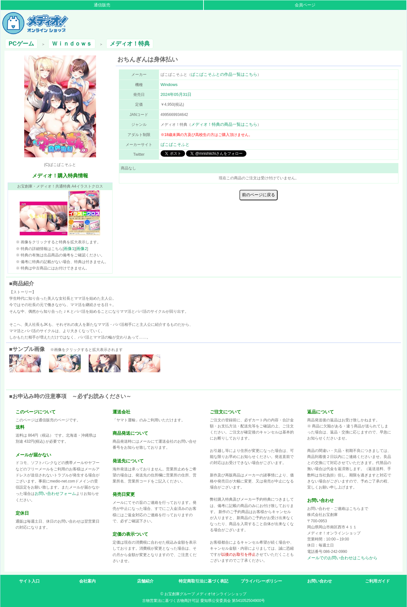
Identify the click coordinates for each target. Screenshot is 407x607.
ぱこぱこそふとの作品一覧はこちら (224, 74)
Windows (169, 84)
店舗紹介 (145, 581)
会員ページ (305, 5)
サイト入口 (29, 581)
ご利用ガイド (377, 581)
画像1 (69, 248)
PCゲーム (21, 43)
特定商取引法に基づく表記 (203, 581)
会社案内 (87, 581)
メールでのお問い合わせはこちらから (342, 557)
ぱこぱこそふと (175, 144)
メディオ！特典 (130, 43)
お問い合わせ (319, 581)
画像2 (81, 248)
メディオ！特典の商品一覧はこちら (224, 124)
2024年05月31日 (176, 94)
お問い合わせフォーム (55, 493)
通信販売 (102, 5)
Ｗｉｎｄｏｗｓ (72, 43)
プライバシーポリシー (261, 581)
